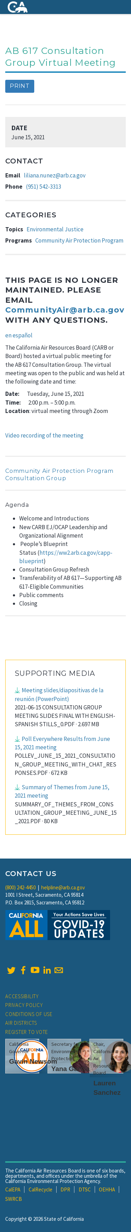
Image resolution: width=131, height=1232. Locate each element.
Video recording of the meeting (44, 435)
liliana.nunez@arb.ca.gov (55, 175)
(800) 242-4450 (20, 887)
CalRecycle (40, 1189)
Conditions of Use (28, 1014)
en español (18, 335)
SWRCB (13, 1199)
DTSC (85, 1189)
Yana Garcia (70, 1068)
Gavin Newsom (33, 1061)
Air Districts (21, 1023)
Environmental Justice (55, 229)
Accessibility (22, 996)
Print (20, 86)
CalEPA (12, 1189)
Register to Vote (26, 1032)
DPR (65, 1189)
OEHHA (107, 1189)
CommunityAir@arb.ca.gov (64, 310)
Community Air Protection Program (79, 240)
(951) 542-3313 (43, 186)
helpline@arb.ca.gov (63, 887)
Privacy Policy (24, 1005)
